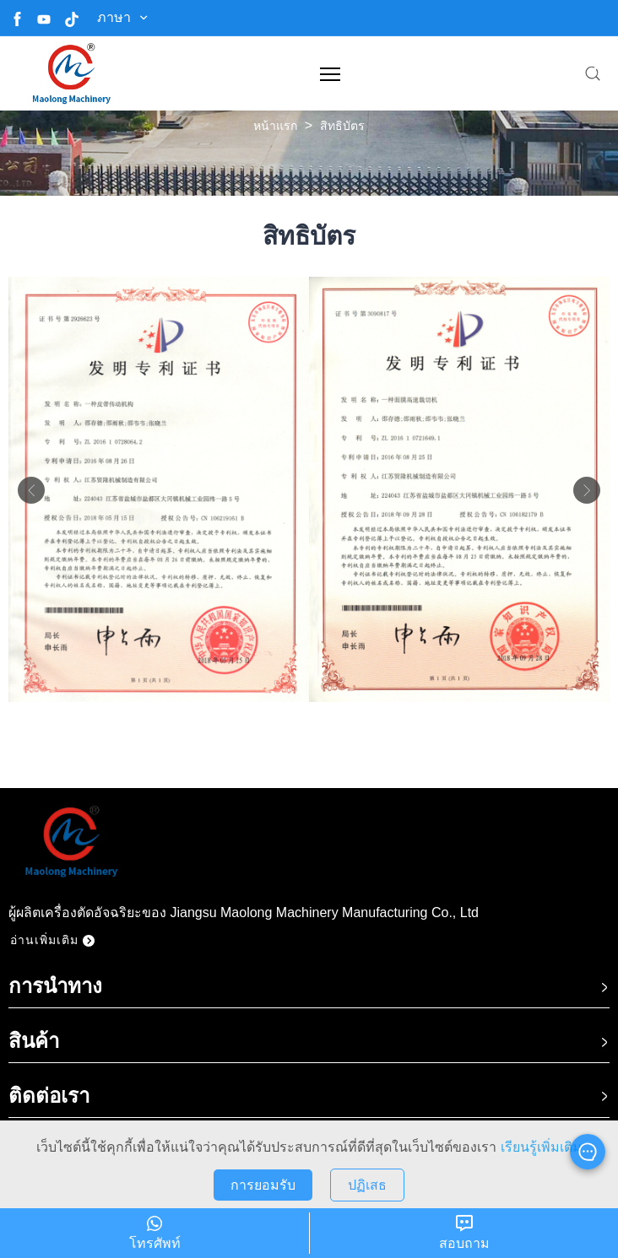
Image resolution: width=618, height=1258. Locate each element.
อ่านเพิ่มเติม (52, 940)
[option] (158, 489)
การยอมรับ (262, 1185)
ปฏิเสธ (367, 1185)
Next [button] (586, 490)
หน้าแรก (275, 125)
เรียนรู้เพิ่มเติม (541, 1147)
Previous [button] (31, 490)
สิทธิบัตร (342, 125)
